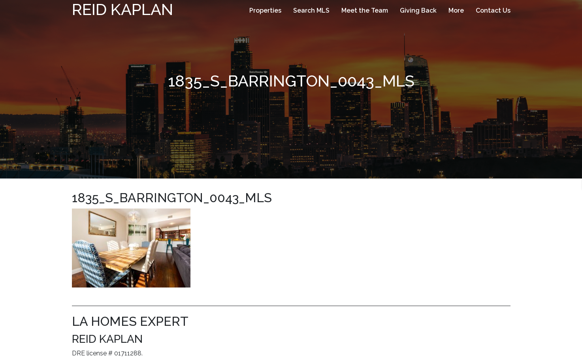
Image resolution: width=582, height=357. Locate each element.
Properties (265, 10)
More (456, 10)
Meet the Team (364, 10)
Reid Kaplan (122, 9)
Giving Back (418, 10)
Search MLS (311, 10)
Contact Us (493, 10)
